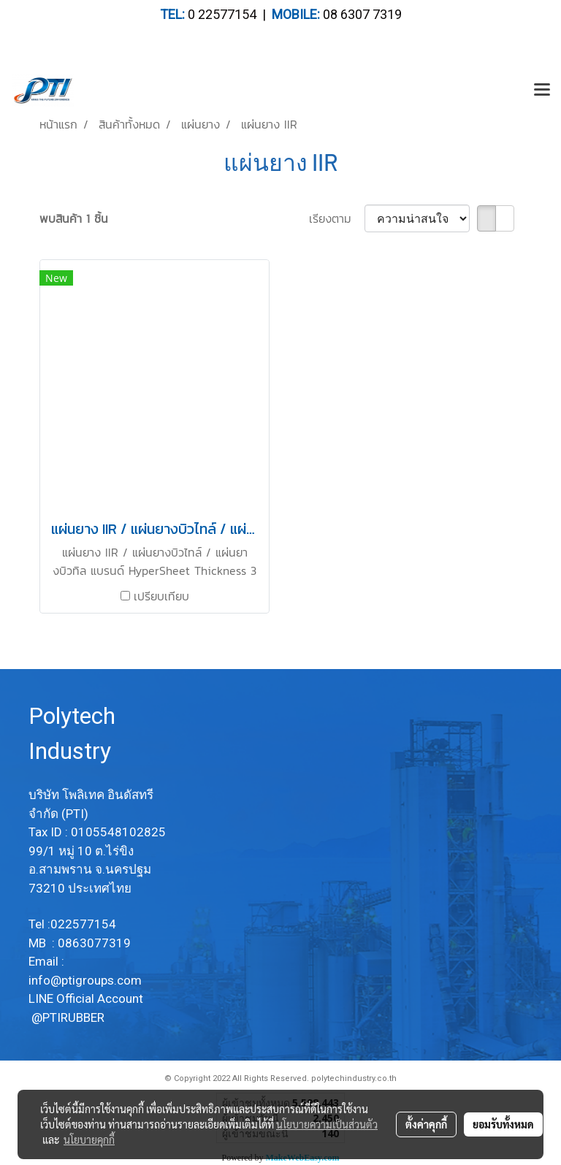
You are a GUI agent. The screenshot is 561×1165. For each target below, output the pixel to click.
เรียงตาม (337, 218)
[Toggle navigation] (542, 91)
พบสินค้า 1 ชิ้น (73, 218)
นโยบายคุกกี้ (89, 1139)
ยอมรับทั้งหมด (503, 1124)
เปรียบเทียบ (161, 596)
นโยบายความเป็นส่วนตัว (327, 1124)
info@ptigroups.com (86, 980)
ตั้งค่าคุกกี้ (426, 1124)
